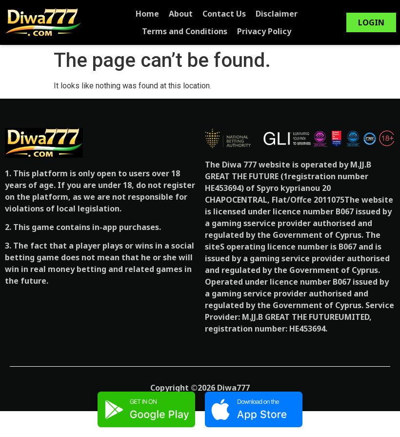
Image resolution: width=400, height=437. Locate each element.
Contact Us (181, 13)
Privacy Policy (222, 31)
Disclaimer (234, 13)
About (138, 13)
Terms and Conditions (307, 13)
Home (105, 13)
